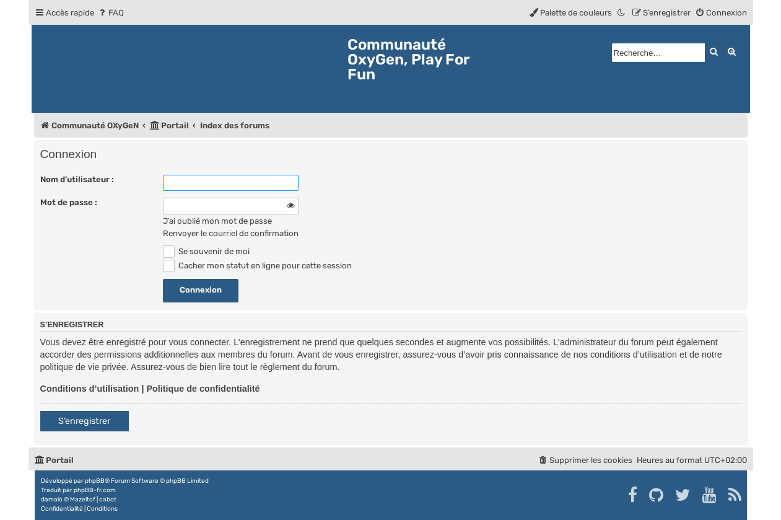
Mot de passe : (68, 202)
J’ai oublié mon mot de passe (217, 221)
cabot (107, 499)
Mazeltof (82, 499)
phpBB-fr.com (95, 490)
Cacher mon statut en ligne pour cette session (257, 265)
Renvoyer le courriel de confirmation (231, 233)
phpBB (95, 481)
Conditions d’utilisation (89, 389)
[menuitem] (110, 13)
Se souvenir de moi (206, 251)
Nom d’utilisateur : (77, 179)
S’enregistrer (84, 421)
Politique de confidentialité (203, 389)
